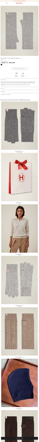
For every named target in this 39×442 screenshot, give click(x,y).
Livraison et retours (5, 94)
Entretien (3, 91)
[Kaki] (14, 62)
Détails (2, 88)
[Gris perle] (7, 62)
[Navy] (4, 62)
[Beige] (1, 62)
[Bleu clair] (5, 62)
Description (3, 79)
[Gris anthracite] (2, 62)
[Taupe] (11, 62)
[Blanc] (8, 62)
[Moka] (12, 62)
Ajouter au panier (19, 438)
